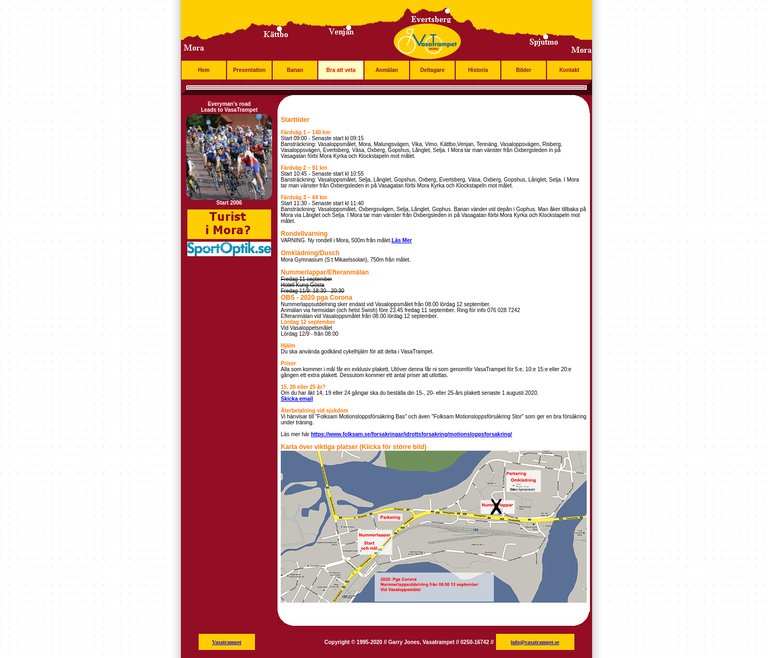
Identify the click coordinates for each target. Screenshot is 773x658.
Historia (478, 70)
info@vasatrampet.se (535, 642)
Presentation (249, 70)
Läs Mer (402, 240)
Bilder (523, 70)
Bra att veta (340, 70)
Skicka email (297, 399)
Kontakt (569, 70)
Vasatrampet (227, 642)
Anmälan (386, 70)
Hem (204, 70)
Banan (295, 70)
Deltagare (432, 70)
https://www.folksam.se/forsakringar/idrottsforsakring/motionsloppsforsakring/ (411, 434)
